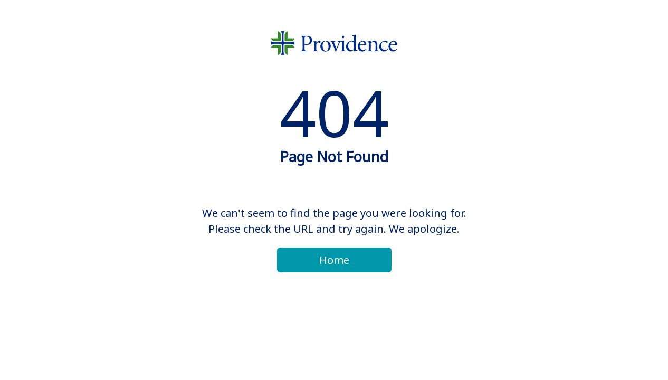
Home (334, 260)
